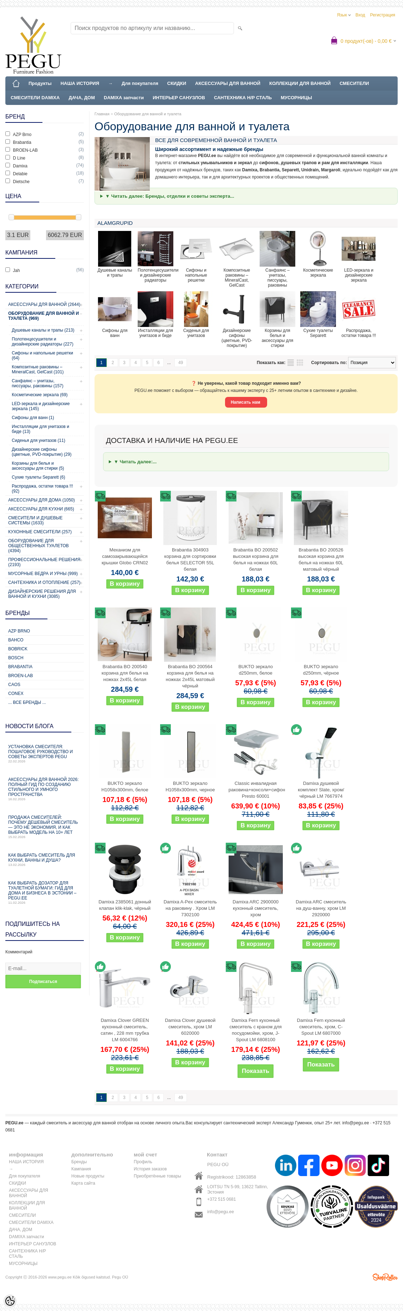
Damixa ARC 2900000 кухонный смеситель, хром (256, 908)
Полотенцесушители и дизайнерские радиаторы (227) (42, 342)
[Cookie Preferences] (10, 1301)
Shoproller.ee (385, 1277)
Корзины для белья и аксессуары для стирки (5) (38, 466)
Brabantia (20, 666)
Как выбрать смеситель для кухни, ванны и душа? (44, 860)
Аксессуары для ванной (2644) (44, 304)
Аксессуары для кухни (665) (41, 508)
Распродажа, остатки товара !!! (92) (42, 489)
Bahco (16, 639)
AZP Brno (19, 631)
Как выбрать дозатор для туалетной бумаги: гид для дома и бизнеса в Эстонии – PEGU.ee (44, 892)
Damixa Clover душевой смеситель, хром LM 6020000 (190, 1027)
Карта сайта (83, 1183)
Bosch (16, 657)
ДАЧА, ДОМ (81, 97)
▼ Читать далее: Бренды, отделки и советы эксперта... (169, 196)
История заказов (150, 1168)
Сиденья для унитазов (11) (38, 440)
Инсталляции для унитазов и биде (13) (40, 429)
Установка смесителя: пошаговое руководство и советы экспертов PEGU (44, 753)
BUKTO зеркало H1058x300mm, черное (190, 786)
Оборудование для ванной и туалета (147, 114)
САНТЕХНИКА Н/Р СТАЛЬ (243, 97)
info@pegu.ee (355, 1122)
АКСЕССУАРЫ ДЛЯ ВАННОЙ (227, 83)
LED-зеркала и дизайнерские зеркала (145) (41, 406)
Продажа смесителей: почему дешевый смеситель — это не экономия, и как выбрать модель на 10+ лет (44, 827)
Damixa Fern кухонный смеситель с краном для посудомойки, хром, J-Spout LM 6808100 (255, 1030)
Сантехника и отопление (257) (44, 582)
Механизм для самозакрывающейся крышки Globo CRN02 (125, 556)
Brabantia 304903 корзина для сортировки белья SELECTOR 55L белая (190, 559)
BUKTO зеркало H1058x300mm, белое (124, 786)
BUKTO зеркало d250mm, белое (255, 670)
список (290, 362)
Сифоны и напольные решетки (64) (42, 355)
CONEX (16, 693)
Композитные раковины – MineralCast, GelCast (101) (37, 369)
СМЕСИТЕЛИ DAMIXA (35, 97)
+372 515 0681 (221, 1199)
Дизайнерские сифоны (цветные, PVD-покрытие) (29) (41, 452)
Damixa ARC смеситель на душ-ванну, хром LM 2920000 (321, 908)
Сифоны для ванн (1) (33, 417)
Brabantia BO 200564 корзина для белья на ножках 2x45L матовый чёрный (190, 676)
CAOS (14, 684)
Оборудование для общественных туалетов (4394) (38, 545)
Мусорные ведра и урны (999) (43, 573)
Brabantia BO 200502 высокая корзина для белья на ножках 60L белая (256, 559)
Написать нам (246, 402)
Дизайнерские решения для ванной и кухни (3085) (42, 594)
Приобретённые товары (157, 1176)
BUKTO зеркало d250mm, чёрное (321, 670)
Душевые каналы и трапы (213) (43, 330)
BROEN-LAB (20, 675)
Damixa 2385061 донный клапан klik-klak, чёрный (124, 905)
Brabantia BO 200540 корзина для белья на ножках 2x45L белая (125, 673)
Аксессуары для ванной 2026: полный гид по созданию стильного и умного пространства (44, 789)
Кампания (81, 1168)
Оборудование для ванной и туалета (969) (43, 316)
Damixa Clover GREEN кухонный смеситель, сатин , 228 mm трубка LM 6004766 (125, 1030)
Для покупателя (140, 83)
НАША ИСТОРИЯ (80, 83)
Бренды (79, 1161)
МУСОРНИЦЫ (296, 97)
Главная (102, 114)
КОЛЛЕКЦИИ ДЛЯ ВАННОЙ (300, 83)
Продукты (40, 83)
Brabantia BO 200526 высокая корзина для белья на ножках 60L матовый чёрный (321, 559)
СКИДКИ (176, 83)
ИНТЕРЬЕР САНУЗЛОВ (179, 97)
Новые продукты (87, 1176)
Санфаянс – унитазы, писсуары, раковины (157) (37, 383)
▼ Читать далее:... (135, 461)
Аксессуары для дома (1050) (41, 500)
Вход (360, 14)
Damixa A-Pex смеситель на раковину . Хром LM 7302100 (190, 908)
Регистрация (382, 14)
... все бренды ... (27, 702)
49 (180, 362)
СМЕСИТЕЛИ (354, 83)
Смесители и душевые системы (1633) (35, 520)
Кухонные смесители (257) (40, 531)
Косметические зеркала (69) (40, 394)
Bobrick (17, 648)
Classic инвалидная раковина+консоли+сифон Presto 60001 (257, 790)
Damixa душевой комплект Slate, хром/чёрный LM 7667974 (321, 790)
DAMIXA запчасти (124, 97)
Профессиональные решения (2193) (44, 562)
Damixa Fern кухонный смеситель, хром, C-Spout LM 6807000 (321, 1027)
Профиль (143, 1161)
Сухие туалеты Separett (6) (38, 477)
